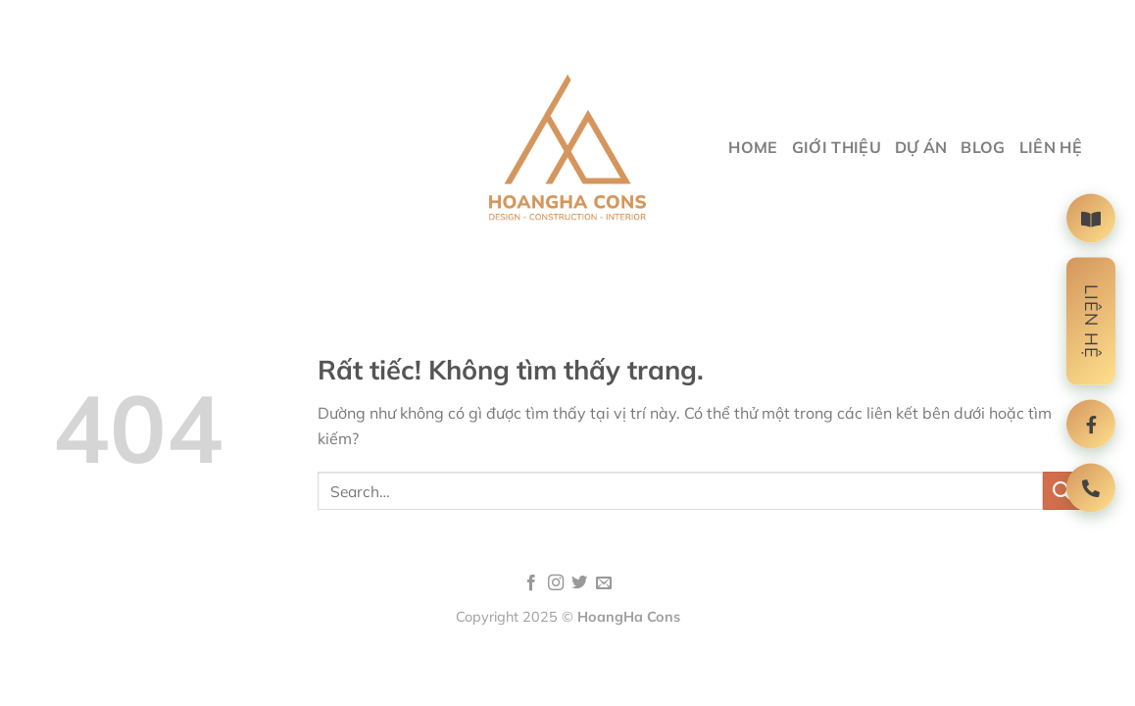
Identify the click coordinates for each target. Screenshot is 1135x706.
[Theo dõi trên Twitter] (579, 583)
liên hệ (1050, 147)
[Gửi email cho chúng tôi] (604, 583)
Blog (983, 147)
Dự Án (921, 147)
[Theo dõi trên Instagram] (556, 583)
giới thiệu (836, 147)
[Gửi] (1062, 491)
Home (752, 147)
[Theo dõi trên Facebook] (531, 583)
